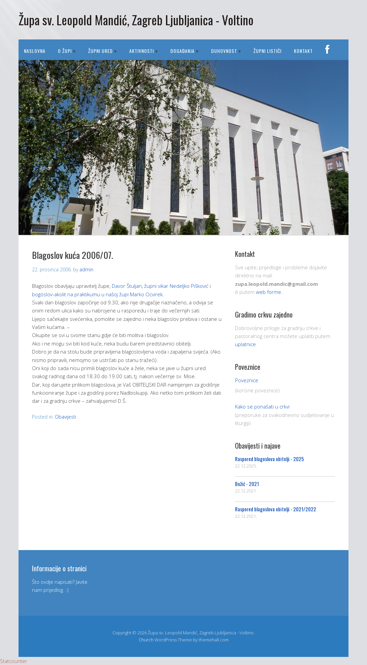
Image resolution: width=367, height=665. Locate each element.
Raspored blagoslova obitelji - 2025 (269, 458)
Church (146, 640)
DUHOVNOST (224, 50)
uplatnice (245, 344)
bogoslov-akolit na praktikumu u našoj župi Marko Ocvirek (97, 294)
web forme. (269, 292)
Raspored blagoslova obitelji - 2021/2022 (275, 509)
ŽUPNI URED (100, 50)
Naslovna (34, 50)
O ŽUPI (65, 50)
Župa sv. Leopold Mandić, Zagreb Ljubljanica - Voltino (136, 19)
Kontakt (303, 50)
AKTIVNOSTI (141, 50)
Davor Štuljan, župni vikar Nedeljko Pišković (160, 285)
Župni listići (267, 50)
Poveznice (246, 380)
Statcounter (13, 661)
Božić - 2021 (247, 483)
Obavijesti (65, 417)
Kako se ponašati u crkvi (262, 406)
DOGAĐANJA (182, 50)
